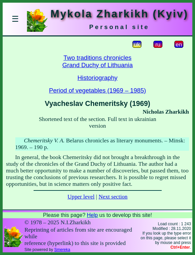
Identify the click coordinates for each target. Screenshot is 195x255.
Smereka (62, 249)
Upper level (81, 197)
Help (92, 215)
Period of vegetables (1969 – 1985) (97, 90)
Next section (112, 197)
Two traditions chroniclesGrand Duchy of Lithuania (97, 61)
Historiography (97, 77)
